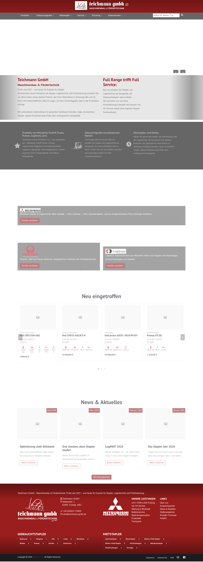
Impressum (149, 558)
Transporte (137, 522)
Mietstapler (65, 15)
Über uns (164, 503)
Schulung (97, 15)
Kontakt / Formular (168, 516)
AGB (172, 558)
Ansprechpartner (167, 506)
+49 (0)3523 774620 (72, 511)
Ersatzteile (136, 519)
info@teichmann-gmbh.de (75, 515)
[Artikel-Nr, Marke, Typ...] (166, 15)
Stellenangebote (167, 513)
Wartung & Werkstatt (141, 509)
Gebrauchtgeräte (45, 15)
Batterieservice (138, 513)
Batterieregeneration (141, 516)
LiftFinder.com (38, 557)
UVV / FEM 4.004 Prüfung (143, 503)
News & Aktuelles (168, 509)
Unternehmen (115, 15)
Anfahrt (163, 519)
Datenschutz (162, 558)
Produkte (25, 15)
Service (81, 15)
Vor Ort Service (139, 506)
